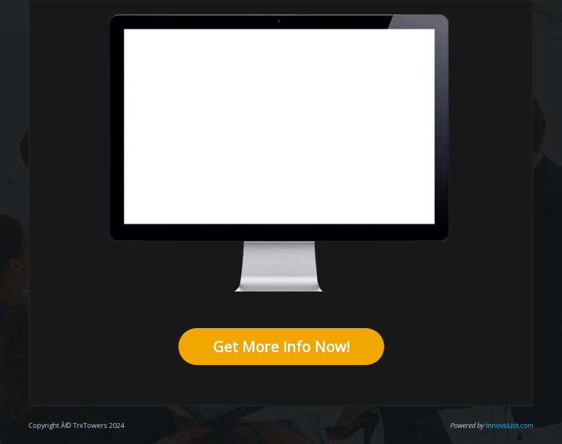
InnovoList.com (510, 425)
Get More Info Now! (281, 346)
